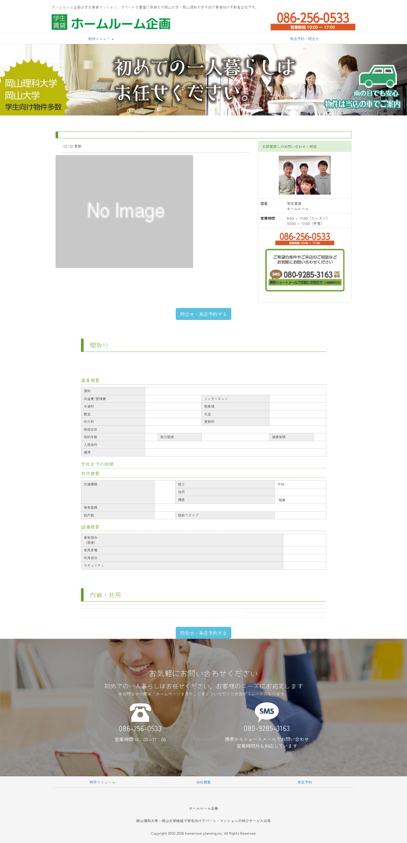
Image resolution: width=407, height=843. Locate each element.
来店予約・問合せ (304, 38)
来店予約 (304, 782)
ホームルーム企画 (121, 23)
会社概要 (203, 782)
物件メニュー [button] (101, 38)
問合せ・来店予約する (203, 314)
